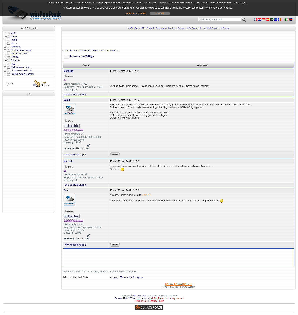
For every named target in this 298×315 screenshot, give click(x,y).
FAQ (13, 63)
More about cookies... (136, 13)
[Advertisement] (29, 154)
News (14, 43)
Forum (14, 40)
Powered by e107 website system (132, 298)
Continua (159, 13)
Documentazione (19, 53)
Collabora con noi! (20, 67)
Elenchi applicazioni (21, 50)
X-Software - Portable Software (202, 28)
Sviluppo (15, 60)
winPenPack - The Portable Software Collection (151, 28)
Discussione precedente (78, 50)
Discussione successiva (104, 50)
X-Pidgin (225, 28)
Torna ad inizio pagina (75, 94)
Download (16, 46)
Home (14, 36)
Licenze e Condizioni (21, 70)
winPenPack (139, 295)
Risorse (15, 57)
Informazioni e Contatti (22, 74)
